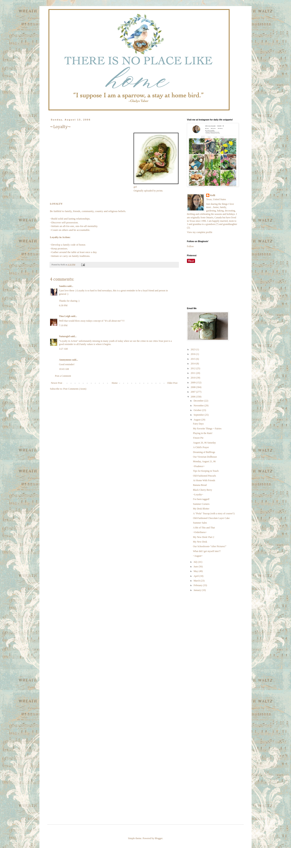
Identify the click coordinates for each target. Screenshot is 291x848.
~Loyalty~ (198, 494)
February (198, 585)
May (196, 571)
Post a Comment (63, 375)
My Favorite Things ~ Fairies (207, 428)
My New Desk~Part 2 (203, 537)
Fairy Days (198, 423)
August (197, 419)
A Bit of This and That (204, 527)
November (199, 405)
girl (135, 186)
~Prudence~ (199, 466)
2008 (193, 387)
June (196, 566)
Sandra (62, 286)
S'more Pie (198, 437)
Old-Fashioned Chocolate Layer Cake (211, 518)
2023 (193, 349)
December (199, 400)
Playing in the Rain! (202, 433)
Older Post (172, 383)
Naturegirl (64, 336)
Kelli (212, 195)
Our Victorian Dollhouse (205, 456)
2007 (193, 391)
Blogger (158, 838)
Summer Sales (200, 522)
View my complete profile (199, 232)
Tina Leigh (64, 316)
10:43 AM (64, 369)
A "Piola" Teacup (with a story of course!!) (214, 513)
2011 (193, 373)
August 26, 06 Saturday (204, 442)
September (199, 414)
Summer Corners (201, 504)
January (198, 590)
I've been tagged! (201, 499)
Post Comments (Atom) (74, 388)
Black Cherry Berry (202, 489)
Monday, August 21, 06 (204, 461)
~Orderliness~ (200, 532)
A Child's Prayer (201, 447)
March (197, 580)
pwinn (159, 190)
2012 (193, 368)
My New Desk (200, 541)
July (196, 561)
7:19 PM (63, 325)
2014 (193, 363)
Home (115, 383)
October (198, 410)
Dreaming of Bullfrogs (204, 452)
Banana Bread (200, 485)
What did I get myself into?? (207, 551)
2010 (193, 377)
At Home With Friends (204, 480)
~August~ (198, 555)
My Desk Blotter (201, 508)
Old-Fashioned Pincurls (204, 475)
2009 (193, 382)
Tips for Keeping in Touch (206, 470)
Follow (190, 246)
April (196, 576)
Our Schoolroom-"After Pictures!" (209, 546)
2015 (193, 359)
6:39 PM (63, 305)
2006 (193, 396)
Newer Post (56, 383)
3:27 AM (63, 348)
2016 (193, 354)
